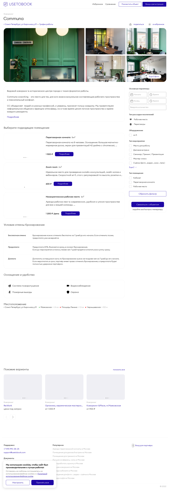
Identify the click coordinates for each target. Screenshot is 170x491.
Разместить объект (130, 4)
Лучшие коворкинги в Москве (66, 467)
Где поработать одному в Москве (68, 463)
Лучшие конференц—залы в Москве (68, 460)
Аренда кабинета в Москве (65, 471)
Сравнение (110, 4)
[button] (6, 417)
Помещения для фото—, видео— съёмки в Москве (74, 474)
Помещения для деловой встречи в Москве (72, 452)
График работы (46, 24)
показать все (119, 369)
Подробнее (13, 117)
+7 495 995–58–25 (11, 449)
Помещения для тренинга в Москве (68, 456)
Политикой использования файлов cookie (26, 475)
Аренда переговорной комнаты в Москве (71, 449)
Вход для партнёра (143, 445)
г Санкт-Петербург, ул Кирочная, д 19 (20, 24)
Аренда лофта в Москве (63, 478)
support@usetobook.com (15, 452)
